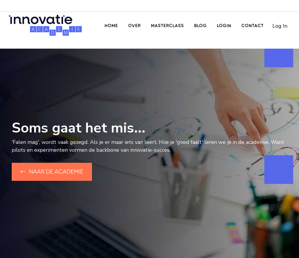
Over (134, 26)
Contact (252, 26)
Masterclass (167, 26)
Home (111, 26)
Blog (200, 26)
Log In (279, 25)
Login (224, 26)
